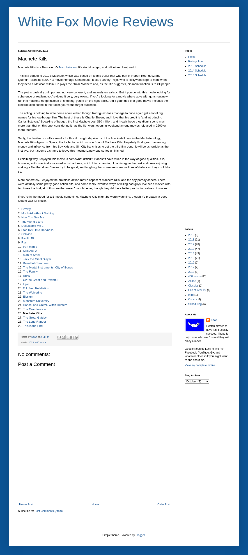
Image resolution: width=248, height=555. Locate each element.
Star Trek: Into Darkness (37, 230)
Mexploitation (68, 67)
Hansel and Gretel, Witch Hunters (45, 305)
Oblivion (26, 234)
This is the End (33, 326)
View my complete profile (200, 365)
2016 (191, 262)
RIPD (26, 276)
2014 (191, 253)
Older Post (163, 504)
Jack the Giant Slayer (37, 259)
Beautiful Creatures (35, 263)
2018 (191, 271)
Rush (24, 242)
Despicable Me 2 (32, 225)
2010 (191, 235)
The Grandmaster (34, 309)
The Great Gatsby (35, 317)
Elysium (28, 296)
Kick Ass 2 (30, 250)
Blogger (140, 535)
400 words (40, 342)
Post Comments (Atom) (48, 511)
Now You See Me (32, 217)
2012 (191, 244)
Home (95, 504)
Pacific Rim (28, 238)
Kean (214, 320)
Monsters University (36, 301)
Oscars (192, 299)
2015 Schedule (197, 66)
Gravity (26, 209)
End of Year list (197, 290)
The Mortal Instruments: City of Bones (48, 267)
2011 (191, 239)
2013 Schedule (197, 75)
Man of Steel (31, 255)
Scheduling (195, 304)
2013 (31, 342)
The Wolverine (32, 292)
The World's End (32, 221)
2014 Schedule (197, 70)
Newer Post (26, 504)
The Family (30, 271)
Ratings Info (195, 61)
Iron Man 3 (30, 246)
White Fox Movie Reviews (96, 21)
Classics (193, 285)
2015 (191, 258)
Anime (192, 281)
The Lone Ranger (34, 321)
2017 (191, 267)
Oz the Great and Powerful (40, 280)
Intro (191, 294)
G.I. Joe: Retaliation (36, 288)
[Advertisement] (95, 483)
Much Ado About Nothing (37, 213)
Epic (26, 284)
